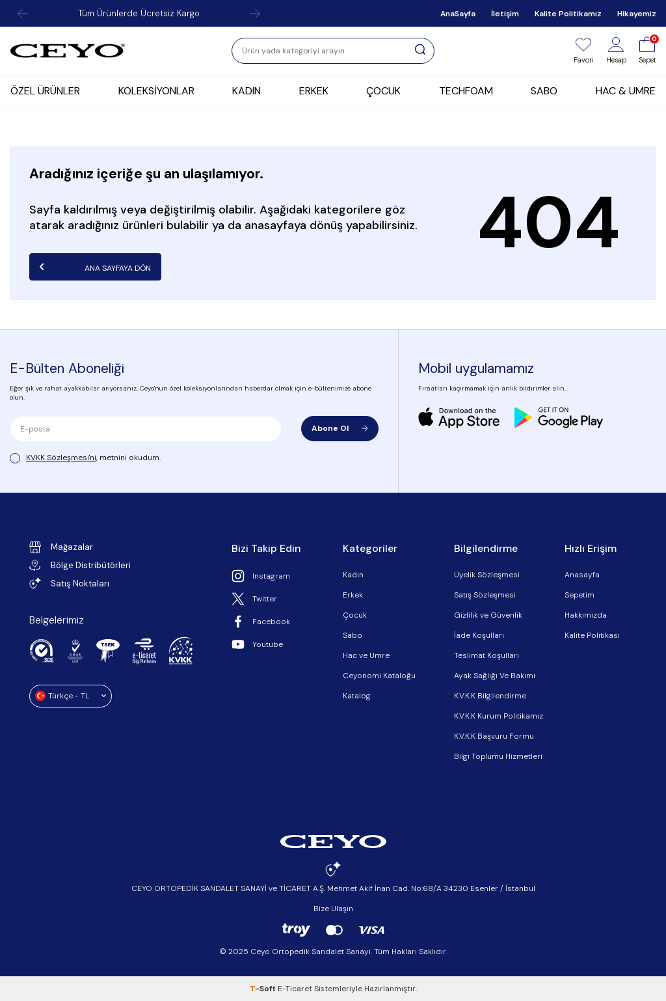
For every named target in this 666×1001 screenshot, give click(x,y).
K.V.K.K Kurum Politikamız (498, 716)
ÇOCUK (383, 91)
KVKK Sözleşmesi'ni (61, 457)
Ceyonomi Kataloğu (379, 675)
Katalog (357, 696)
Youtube (257, 644)
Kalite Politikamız (568, 13)
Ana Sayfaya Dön (95, 267)
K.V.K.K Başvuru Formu (494, 736)
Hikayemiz (636, 13)
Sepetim (579, 595)
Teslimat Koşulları (486, 655)
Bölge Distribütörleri (80, 565)
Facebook (261, 621)
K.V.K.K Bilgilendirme (490, 696)
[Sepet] (647, 50)
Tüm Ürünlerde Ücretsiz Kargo (139, 13)
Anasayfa (582, 574)
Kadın (353, 574)
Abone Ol (340, 428)
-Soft (264, 988)
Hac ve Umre (366, 655)
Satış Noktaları (69, 583)
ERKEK (313, 91)
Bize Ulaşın (333, 908)
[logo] (68, 50)
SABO (544, 91)
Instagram (261, 576)
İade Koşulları (479, 635)
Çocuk (355, 615)
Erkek (353, 595)
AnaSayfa (457, 13)
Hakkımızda (586, 615)
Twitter (254, 598)
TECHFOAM (466, 91)
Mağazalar (61, 547)
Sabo (352, 635)
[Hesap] (616, 50)
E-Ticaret (295, 988)
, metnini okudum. (85, 457)
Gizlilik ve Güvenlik (488, 615)
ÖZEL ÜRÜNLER (45, 91)
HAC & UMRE (626, 91)
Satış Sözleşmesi (485, 595)
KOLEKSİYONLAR (156, 91)
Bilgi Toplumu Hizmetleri (498, 756)
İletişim (505, 13)
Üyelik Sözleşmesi (487, 574)
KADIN (246, 91)
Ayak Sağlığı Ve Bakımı (494, 675)
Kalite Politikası (592, 635)
